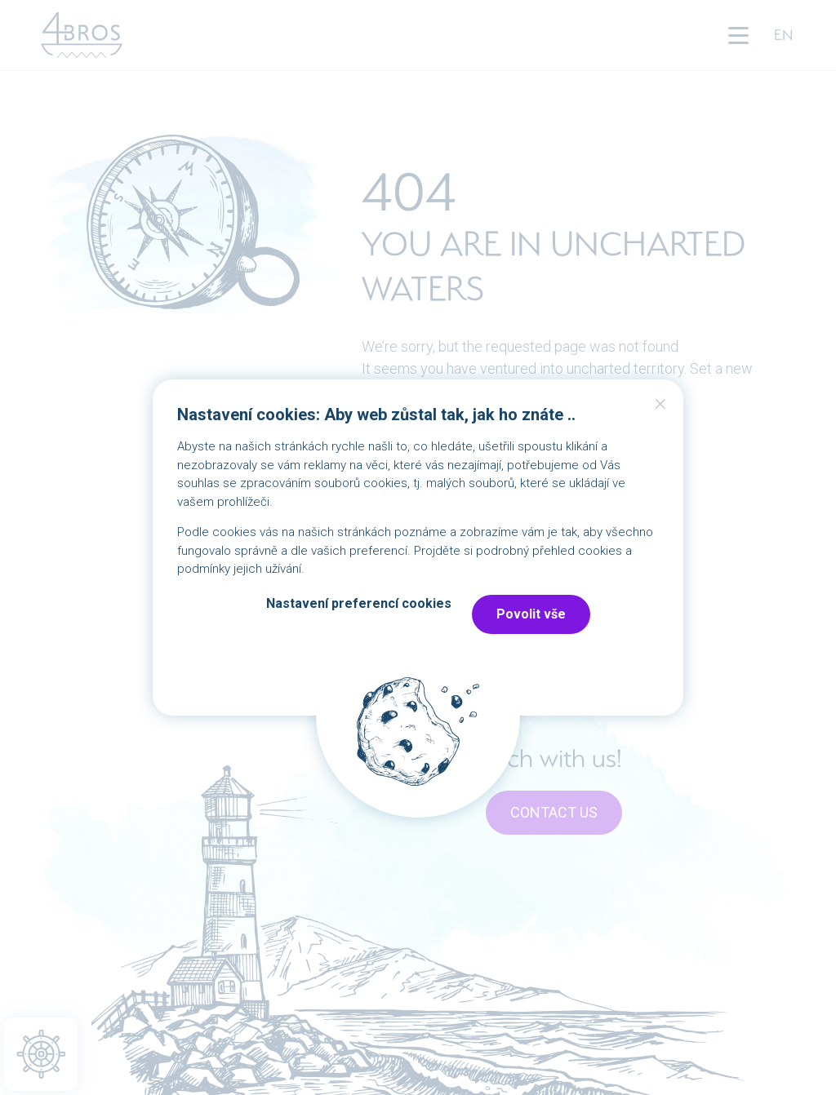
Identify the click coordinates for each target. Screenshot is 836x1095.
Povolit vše (531, 614)
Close (660, 407)
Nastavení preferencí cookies (358, 603)
